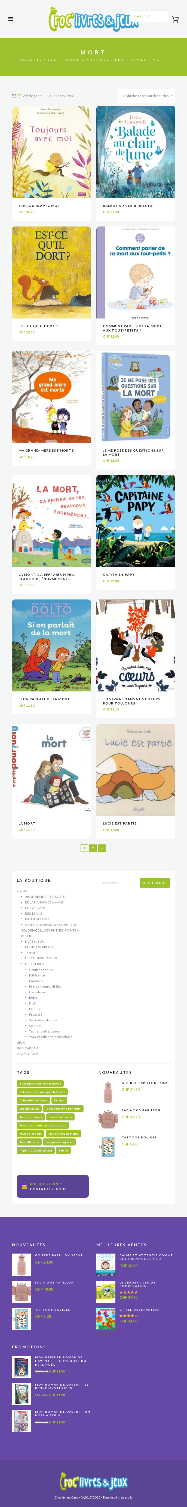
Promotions (27, 1054)
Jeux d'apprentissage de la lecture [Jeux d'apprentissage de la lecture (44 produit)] (43, 1125)
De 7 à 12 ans (35, 908)
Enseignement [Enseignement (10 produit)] (29, 1108)
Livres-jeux (34, 941)
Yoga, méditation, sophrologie (50, 1037)
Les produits (66, 59)
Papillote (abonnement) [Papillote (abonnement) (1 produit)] (36, 1150)
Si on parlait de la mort (44, 699)
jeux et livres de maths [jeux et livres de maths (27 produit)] (63, 1133)
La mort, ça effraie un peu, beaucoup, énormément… (47, 576)
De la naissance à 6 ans (44, 902)
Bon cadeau (27, 1048)
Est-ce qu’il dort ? (38, 326)
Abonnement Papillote (45, 897)
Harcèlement (39, 992)
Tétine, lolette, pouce (44, 1031)
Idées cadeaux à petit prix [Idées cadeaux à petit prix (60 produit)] (63, 1108)
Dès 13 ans (33, 913)
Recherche (155, 882)
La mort (27, 823)
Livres (100, 59)
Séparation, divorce (43, 1020)
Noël (32, 1003)
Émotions (36, 981)
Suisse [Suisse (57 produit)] (63, 1150)
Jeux (21, 1042)
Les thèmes (131, 59)
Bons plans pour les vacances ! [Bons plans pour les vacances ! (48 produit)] (40, 1083)
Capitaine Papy (119, 574)
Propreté (35, 1014)
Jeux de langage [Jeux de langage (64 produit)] (31, 1133)
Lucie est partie (120, 823)
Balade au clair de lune (128, 206)
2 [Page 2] (93, 848)
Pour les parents (39, 947)
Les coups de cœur (41, 958)
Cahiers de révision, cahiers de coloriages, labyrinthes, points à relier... (50, 930)
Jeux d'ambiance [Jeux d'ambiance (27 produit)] (60, 1117)
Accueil (31, 59)
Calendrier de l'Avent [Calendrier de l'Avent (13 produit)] (33, 1100)
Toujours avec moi (39, 206)
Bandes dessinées (39, 919)
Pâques (34, 1009)
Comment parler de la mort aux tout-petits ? (132, 328)
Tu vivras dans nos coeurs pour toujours (132, 701)
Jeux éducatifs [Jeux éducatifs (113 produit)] (29, 1142)
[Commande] (146, 96)
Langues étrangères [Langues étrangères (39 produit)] (59, 1142)
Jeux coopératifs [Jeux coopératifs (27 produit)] (31, 1117)
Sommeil (35, 1026)
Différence (37, 975)
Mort (33, 998)
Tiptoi (30, 953)
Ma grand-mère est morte (46, 450)
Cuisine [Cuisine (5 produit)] (59, 1100)
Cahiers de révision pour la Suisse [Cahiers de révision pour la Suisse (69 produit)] (42, 1092)
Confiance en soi (41, 970)
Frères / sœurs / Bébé (45, 986)
